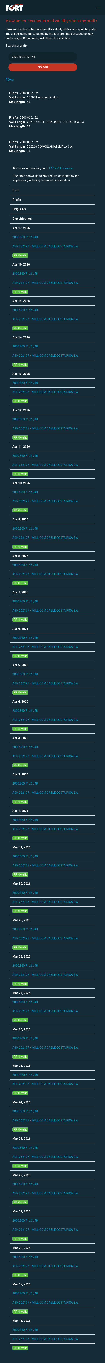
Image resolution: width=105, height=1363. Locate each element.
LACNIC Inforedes (61, 168)
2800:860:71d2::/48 (25, 237)
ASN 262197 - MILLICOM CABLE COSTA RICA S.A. (45, 246)
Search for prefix (16, 45)
